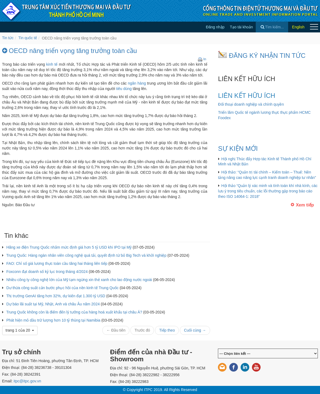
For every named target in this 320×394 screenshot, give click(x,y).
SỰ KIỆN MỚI (238, 148)
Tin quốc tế (27, 38)
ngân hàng (137, 83)
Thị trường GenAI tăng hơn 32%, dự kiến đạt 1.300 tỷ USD (55, 296)
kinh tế (52, 64)
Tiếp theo (167, 330)
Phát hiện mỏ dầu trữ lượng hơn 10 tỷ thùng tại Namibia (53, 320)
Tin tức (8, 38)
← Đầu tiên (115, 330)
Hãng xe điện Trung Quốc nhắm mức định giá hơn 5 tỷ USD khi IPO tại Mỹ (69, 247)
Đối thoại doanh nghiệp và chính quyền (251, 104)
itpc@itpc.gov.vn (27, 381)
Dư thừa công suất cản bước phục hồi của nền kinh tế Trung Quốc (62, 288)
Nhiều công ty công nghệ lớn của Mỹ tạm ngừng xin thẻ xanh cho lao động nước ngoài (79, 280)
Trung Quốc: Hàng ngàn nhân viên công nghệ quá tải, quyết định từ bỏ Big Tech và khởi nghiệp (86, 255)
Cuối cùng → (195, 330)
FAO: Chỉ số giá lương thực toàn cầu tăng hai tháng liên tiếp (56, 263)
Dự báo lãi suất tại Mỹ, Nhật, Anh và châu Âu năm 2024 (53, 304)
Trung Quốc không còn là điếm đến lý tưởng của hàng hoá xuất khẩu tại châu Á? (74, 312)
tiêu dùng (124, 88)
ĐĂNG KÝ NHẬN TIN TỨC (267, 55)
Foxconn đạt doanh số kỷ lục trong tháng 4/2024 (46, 271)
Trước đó (142, 330)
